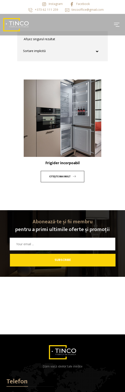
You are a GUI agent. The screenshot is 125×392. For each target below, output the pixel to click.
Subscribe (63, 260)
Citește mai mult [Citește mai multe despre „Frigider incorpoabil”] (62, 176)
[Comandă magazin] (63, 51)
